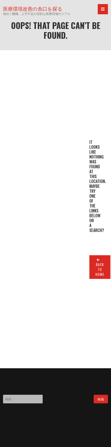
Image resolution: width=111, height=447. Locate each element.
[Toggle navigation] (103, 9)
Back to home (99, 267)
